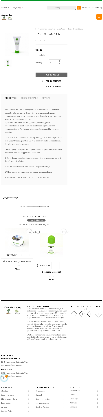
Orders (72, 395)
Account (76, 387)
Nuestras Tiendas (42, 407)
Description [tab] (11, 98)
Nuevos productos (42, 399)
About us (4, 391)
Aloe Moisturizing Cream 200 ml (17, 261)
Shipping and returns (9, 399)
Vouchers (73, 407)
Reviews (46, 98)
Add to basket (51, 75)
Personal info (75, 391)
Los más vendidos (42, 403)
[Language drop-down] (18, 7)
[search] (61, 8)
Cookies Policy (6, 411)
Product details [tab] (29, 98)
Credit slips (74, 399)
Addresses (73, 403)
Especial (39, 395)
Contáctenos (40, 391)
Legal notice (5, 403)
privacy (4, 407)
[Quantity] (53, 62)
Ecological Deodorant (51, 272)
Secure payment (7, 395)
